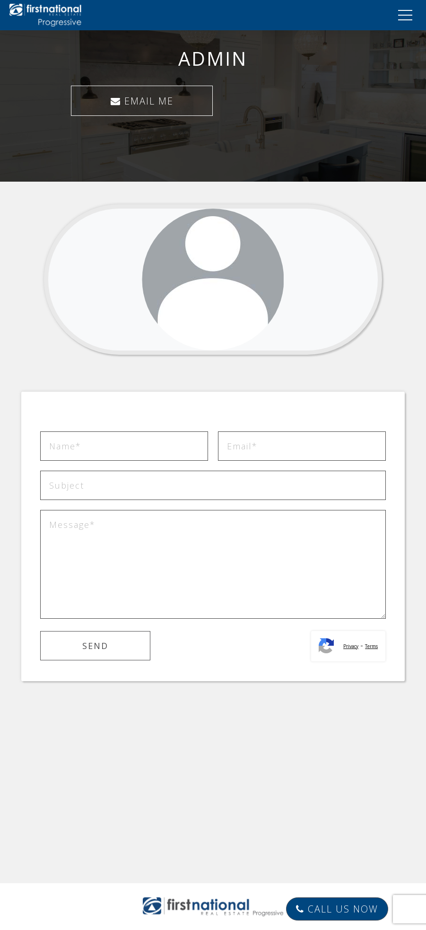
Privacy (350, 646)
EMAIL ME (142, 101)
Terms (371, 646)
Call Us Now (337, 909)
